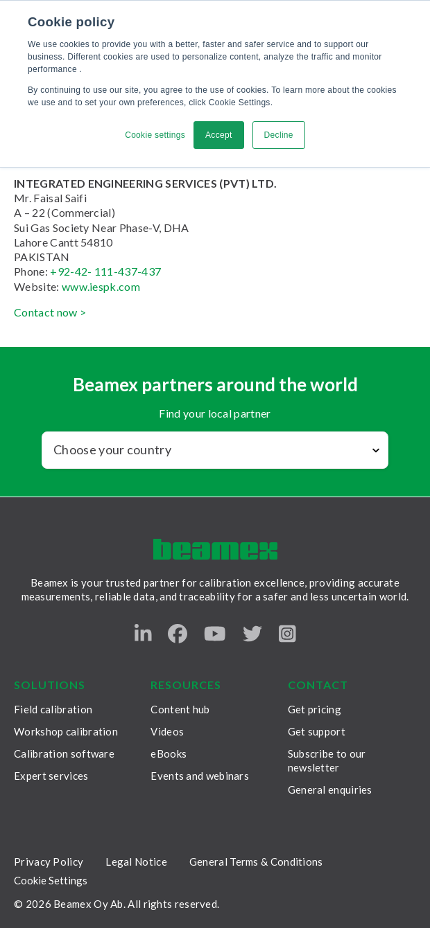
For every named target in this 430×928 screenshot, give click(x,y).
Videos (167, 731)
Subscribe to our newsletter (327, 760)
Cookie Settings (50, 880)
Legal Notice (136, 861)
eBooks (168, 753)
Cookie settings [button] (155, 135)
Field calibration (53, 709)
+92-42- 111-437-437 (105, 271)
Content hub (179, 709)
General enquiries (330, 789)
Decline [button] (278, 135)
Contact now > (50, 312)
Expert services (51, 775)
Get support (316, 731)
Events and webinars (199, 775)
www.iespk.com (101, 286)
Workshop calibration (66, 731)
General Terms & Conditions (256, 861)
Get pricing (314, 709)
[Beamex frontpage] (215, 549)
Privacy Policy (48, 861)
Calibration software (64, 753)
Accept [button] (218, 135)
